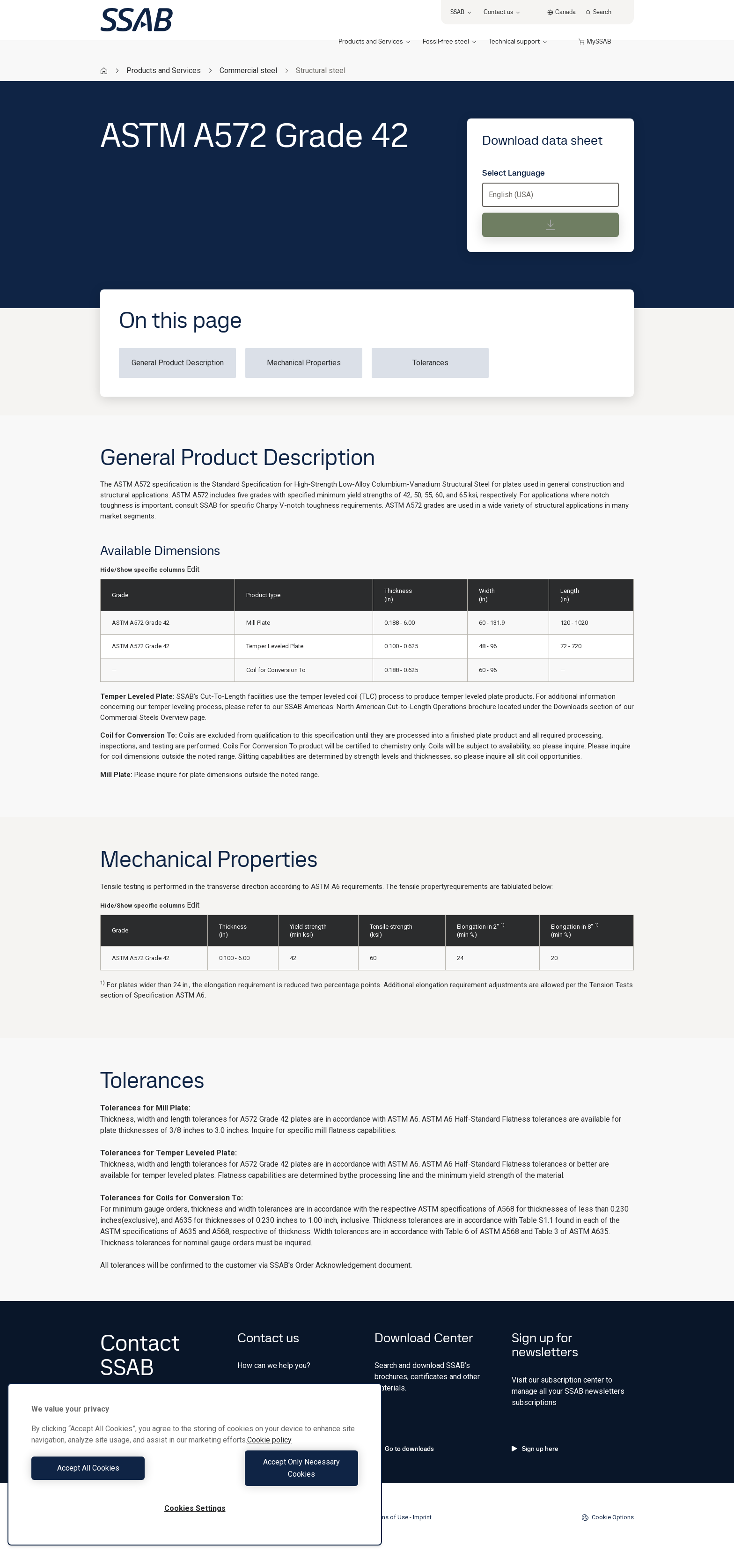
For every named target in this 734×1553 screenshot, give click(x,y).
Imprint (422, 1517)
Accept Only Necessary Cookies (279, 1474)
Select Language (513, 173)
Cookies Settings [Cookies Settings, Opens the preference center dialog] (195, 1508)
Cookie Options (607, 1517)
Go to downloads (404, 1448)
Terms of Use (390, 1517)
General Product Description (178, 362)
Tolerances (430, 362)
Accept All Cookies (111, 1474)
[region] (194, 1470)
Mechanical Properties (304, 362)
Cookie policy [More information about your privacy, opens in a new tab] (269, 1452)
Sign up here (535, 1448)
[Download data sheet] (550, 225)
